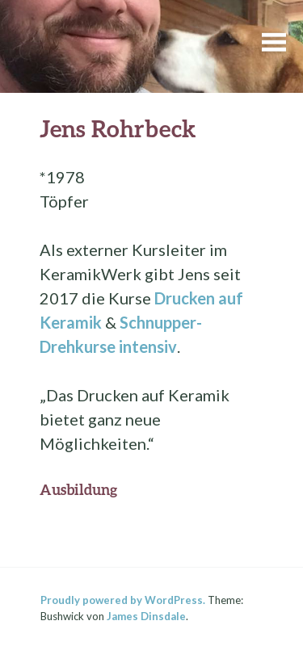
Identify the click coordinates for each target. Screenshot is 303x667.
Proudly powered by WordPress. (122, 600)
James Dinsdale (146, 616)
